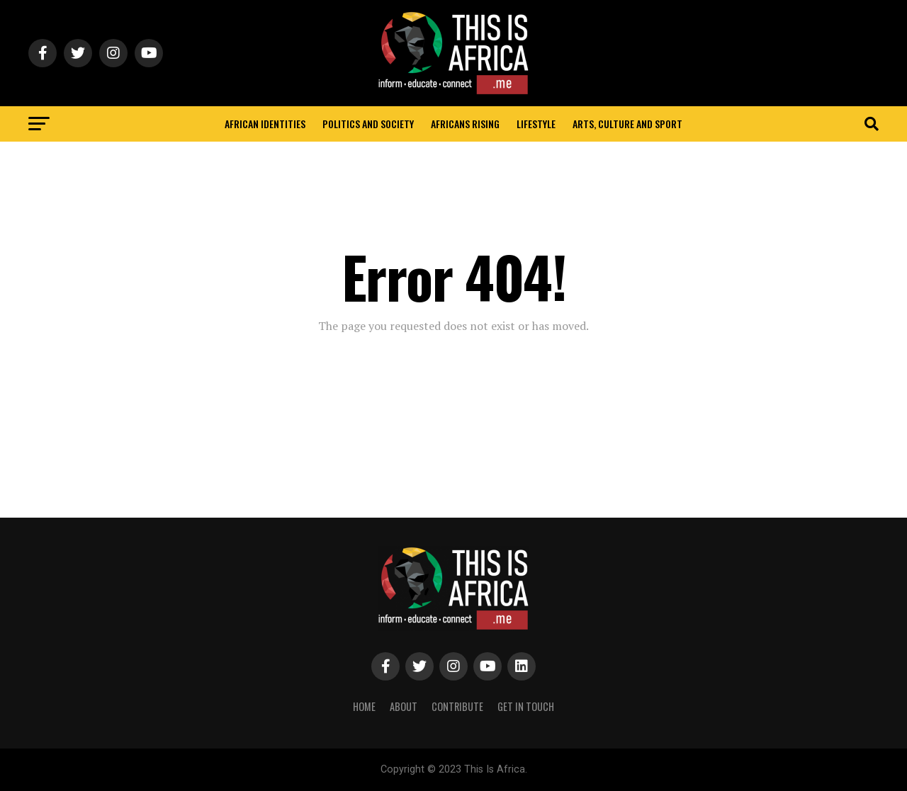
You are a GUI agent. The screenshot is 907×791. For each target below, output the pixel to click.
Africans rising (465, 123)
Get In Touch (525, 706)
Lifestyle (536, 123)
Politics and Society (368, 123)
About (403, 706)
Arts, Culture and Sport (627, 123)
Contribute (457, 706)
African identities (265, 123)
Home (364, 706)
